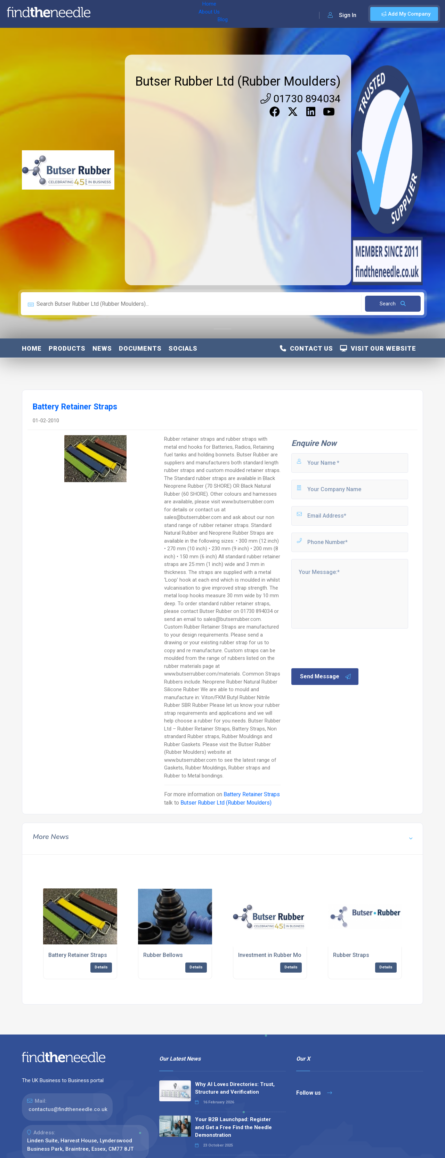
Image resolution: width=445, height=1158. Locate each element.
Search (393, 304)
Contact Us (306, 348)
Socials (183, 348)
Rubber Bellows (163, 955)
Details (101, 967)
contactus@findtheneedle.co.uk (68, 1109)
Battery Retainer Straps (252, 794)
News (102, 348)
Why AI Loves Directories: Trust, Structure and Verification (235, 1088)
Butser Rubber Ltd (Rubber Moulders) (238, 81)
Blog (156, 14)
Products (67, 348)
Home (105, 14)
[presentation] (343, 647)
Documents (140, 348)
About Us (131, 14)
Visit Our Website (378, 348)
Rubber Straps (351, 955)
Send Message (325, 676)
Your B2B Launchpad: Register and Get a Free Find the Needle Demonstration (233, 1127)
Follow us (314, 1092)
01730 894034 (300, 99)
